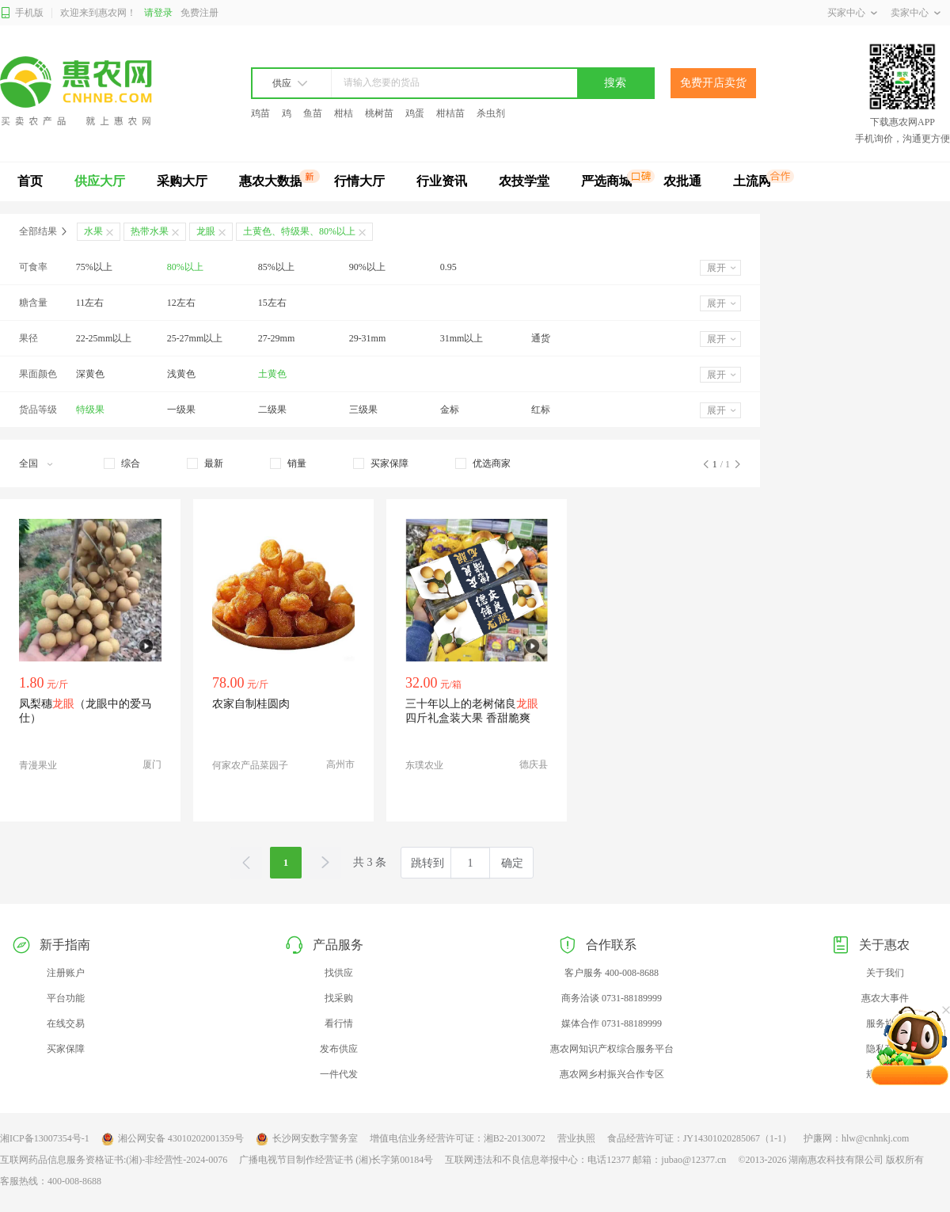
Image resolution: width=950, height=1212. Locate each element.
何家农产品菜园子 (250, 765)
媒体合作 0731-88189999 (611, 1023)
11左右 (90, 302)
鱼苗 (312, 113)
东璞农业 (424, 765)
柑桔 (343, 113)
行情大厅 (359, 181)
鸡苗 (260, 113)
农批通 (682, 181)
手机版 (22, 13)
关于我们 (885, 972)
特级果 (90, 409)
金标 (449, 409)
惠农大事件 (885, 998)
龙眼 (205, 231)
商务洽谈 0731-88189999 (611, 998)
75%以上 (94, 267)
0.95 (448, 267)
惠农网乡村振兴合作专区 (612, 1074)
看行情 (339, 1023)
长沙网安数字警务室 (307, 1139)
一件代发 (339, 1074)
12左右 (181, 302)
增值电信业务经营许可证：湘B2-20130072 (457, 1138)
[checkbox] (122, 463)
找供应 (339, 972)
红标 (540, 409)
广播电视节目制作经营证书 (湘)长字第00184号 (336, 1159)
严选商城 (606, 181)
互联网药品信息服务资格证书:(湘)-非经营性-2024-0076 (113, 1159)
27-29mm (276, 338)
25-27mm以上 (195, 338)
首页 (30, 181)
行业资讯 (441, 181)
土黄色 (272, 373)
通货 (540, 338)
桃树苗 (379, 113)
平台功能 (66, 998)
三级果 (363, 409)
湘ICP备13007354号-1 (44, 1138)
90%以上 (367, 267)
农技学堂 (524, 181)
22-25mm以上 (104, 338)
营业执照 (576, 1138)
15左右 (272, 302)
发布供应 (339, 1048)
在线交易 (66, 1023)
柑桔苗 (450, 113)
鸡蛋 (414, 113)
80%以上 (185, 267)
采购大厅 (182, 181)
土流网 (752, 181)
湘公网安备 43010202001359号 (172, 1139)
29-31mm (367, 338)
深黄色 (90, 373)
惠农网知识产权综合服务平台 (612, 1048)
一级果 (181, 409)
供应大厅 (99, 181)
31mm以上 (462, 338)
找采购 (339, 998)
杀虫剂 (491, 113)
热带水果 (150, 231)
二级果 (272, 409)
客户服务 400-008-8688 (611, 972)
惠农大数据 (270, 181)
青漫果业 (38, 765)
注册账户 (66, 972)
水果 (93, 231)
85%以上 (276, 267)
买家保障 (66, 1048)
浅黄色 (181, 373)
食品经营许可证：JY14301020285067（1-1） (699, 1138)
